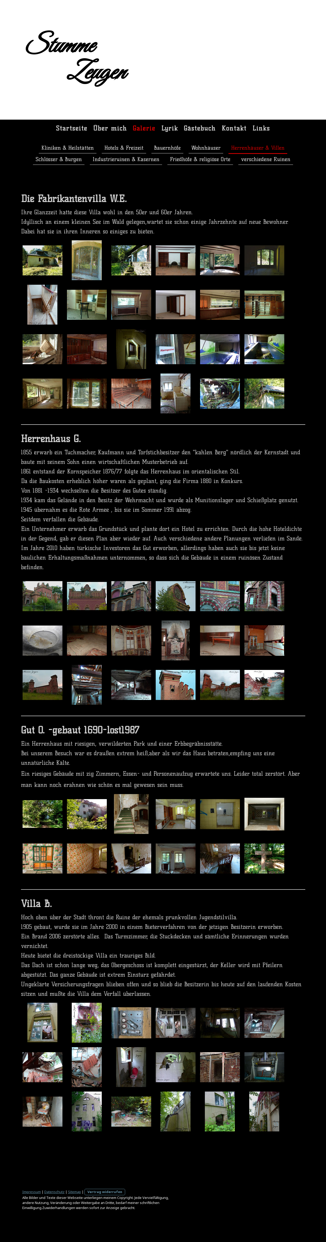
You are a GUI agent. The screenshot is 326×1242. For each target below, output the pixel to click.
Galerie (144, 128)
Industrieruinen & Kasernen (125, 159)
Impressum (31, 1191)
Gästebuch (200, 128)
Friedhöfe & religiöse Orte (200, 159)
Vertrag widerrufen (104, 1191)
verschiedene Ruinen (265, 159)
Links (261, 128)
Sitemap (74, 1191)
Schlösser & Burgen (59, 159)
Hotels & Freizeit (123, 148)
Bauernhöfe (167, 148)
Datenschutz (54, 1191)
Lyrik (169, 128)
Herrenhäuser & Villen (258, 148)
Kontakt (234, 128)
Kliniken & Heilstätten (67, 148)
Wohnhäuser (206, 148)
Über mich (110, 128)
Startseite (71, 128)
